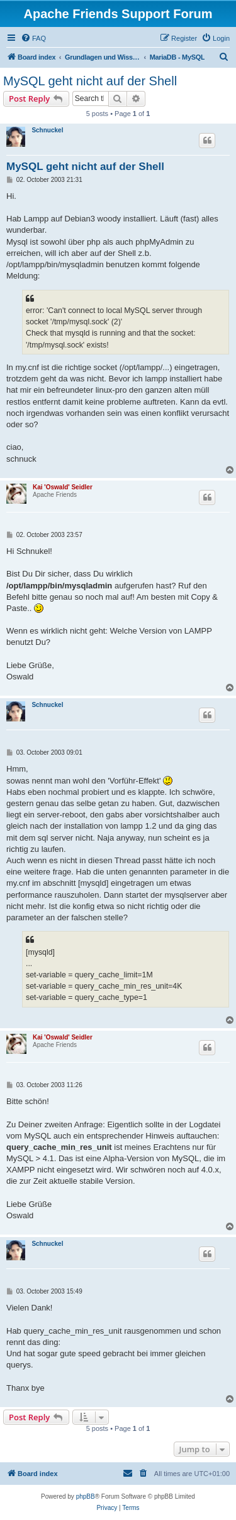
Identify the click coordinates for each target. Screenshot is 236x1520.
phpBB (85, 1496)
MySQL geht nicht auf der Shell (90, 81)
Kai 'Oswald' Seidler (63, 487)
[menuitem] (33, 38)
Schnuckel (47, 130)
